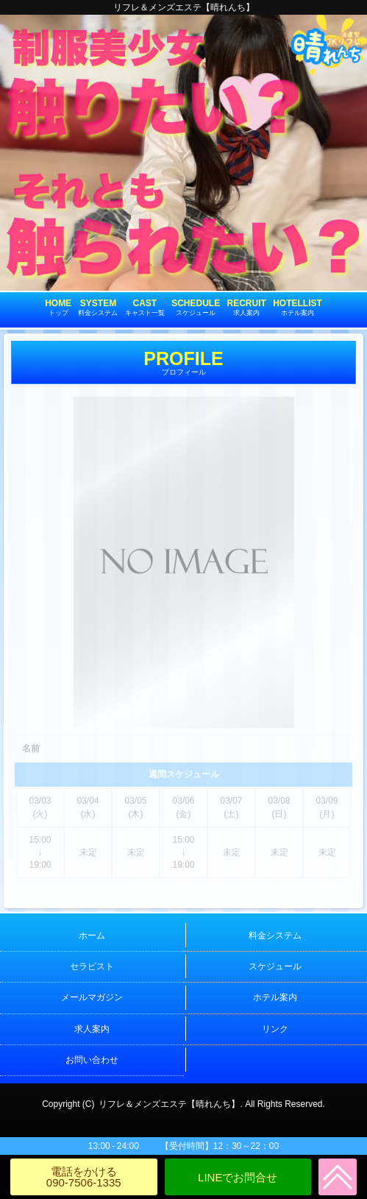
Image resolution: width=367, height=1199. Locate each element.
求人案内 (92, 1029)
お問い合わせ (91, 1060)
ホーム (92, 935)
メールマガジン (92, 997)
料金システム (275, 935)
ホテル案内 (275, 997)
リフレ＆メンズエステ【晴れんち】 (169, 1104)
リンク (275, 1029)
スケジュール (275, 966)
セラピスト (92, 966)
